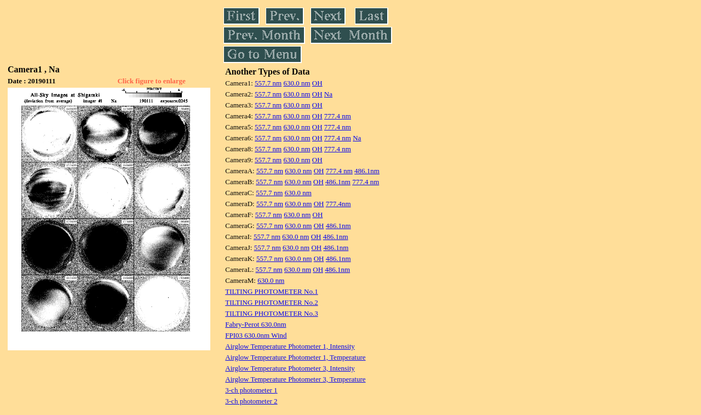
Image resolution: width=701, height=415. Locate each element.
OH (317, 83)
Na (328, 94)
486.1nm (367, 171)
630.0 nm (296, 83)
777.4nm (338, 204)
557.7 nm (268, 83)
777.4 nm (337, 116)
